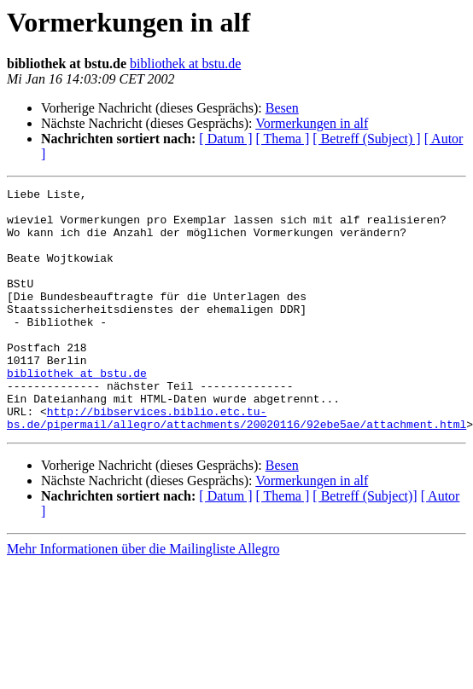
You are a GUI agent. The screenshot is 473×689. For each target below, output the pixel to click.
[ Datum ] (225, 138)
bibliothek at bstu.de (185, 63)
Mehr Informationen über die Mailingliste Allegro (143, 597)
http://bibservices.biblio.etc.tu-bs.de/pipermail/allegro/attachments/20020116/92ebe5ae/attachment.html (236, 464)
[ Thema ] (283, 138)
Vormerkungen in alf (311, 123)
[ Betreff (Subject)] (364, 544)
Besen (282, 108)
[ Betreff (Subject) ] (366, 138)
